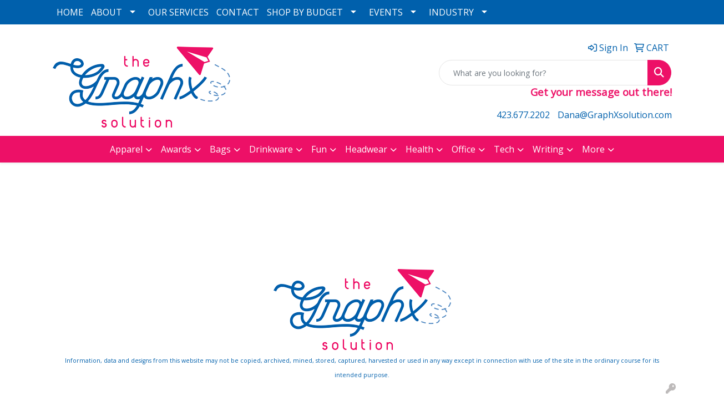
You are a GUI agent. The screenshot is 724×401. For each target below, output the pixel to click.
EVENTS (386, 12)
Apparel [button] (126, 149)
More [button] (593, 149)
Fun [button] (319, 149)
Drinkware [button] (271, 149)
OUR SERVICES (178, 12)
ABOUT (106, 12)
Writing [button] (548, 149)
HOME (70, 12)
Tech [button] (504, 149)
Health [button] (419, 149)
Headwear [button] (366, 149)
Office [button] (463, 149)
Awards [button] (176, 149)
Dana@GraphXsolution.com (615, 115)
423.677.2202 (523, 115)
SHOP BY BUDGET (305, 12)
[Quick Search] (543, 72)
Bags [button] (220, 149)
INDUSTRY (451, 12)
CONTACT (237, 12)
